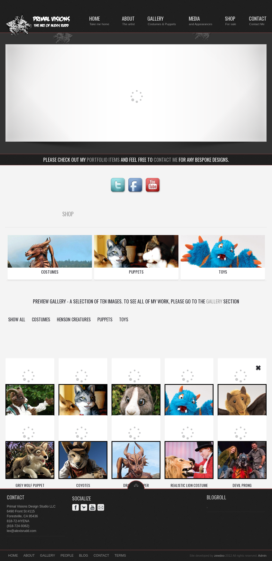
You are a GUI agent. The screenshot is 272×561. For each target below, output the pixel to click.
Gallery (214, 301)
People (67, 555)
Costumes (41, 319)
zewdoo (219, 555)
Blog (83, 555)
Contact (101, 555)
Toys (123, 319)
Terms (120, 555)
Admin (262, 555)
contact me (166, 159)
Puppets (104, 319)
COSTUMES (49, 272)
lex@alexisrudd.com (21, 531)
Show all (16, 319)
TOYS (223, 272)
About (29, 555)
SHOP (68, 214)
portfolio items (103, 159)
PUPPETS (136, 272)
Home (13, 555)
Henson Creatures (74, 319)
